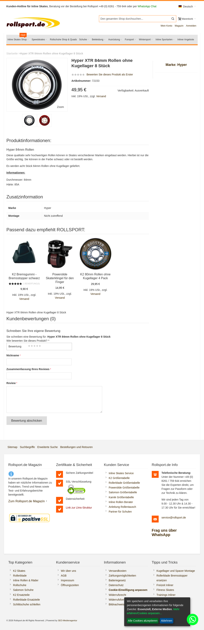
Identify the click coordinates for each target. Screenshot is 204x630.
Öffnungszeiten (70, 585)
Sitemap (12, 447)
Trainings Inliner (166, 594)
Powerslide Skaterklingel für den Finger (60, 278)
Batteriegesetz (117, 580)
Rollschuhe (19, 585)
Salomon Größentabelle (123, 492)
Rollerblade (20, 575)
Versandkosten (117, 570)
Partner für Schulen (120, 511)
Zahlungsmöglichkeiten (122, 575)
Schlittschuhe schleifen (26, 604)
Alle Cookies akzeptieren (142, 620)
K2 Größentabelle (119, 478)
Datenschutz (116, 585)
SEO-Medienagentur (67, 620)
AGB (64, 575)
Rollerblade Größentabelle (124, 482)
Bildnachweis (116, 604)
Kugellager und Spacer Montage (176, 570)
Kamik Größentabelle (121, 497)
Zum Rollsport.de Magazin (26, 501)
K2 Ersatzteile (21, 594)
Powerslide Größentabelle (124, 487)
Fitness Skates (165, 589)
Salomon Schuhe (23, 589)
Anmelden (191, 25)
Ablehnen (166, 620)
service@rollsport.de (174, 517)
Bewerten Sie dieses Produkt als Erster (109, 74)
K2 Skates (19, 570)
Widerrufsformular (119, 599)
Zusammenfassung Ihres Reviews (28, 369)
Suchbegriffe (27, 447)
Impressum (67, 580)
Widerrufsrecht (117, 594)
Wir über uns (68, 570)
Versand (101, 96)
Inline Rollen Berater (121, 502)
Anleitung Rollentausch (122, 506)
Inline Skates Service (121, 473)
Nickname (13, 355)
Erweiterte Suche (47, 447)
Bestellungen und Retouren (76, 447)
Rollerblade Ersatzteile (26, 599)
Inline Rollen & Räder (25, 580)
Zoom (60, 106)
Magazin (179, 25)
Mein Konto (166, 25)
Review (11, 383)
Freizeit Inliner (165, 585)
